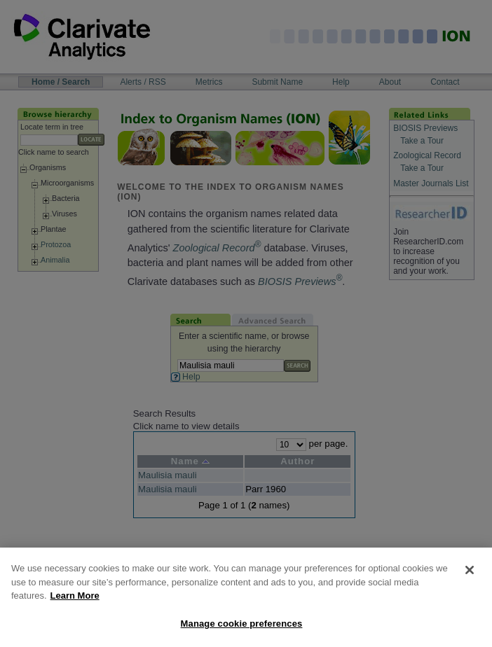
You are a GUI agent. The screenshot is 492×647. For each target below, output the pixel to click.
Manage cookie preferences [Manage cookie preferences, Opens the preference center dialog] (242, 632)
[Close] (469, 579)
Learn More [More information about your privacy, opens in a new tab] (75, 604)
